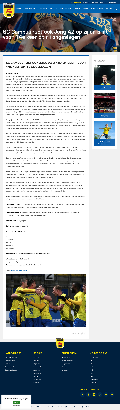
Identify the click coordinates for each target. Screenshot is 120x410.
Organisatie (37, 364)
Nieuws (18, 8)
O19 (91, 364)
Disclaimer (77, 407)
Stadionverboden (11, 370)
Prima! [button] (16, 402)
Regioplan (93, 382)
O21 (91, 360)
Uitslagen (65, 370)
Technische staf (67, 360)
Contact (36, 382)
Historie (36, 357)
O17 (91, 367)
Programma (66, 364)
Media (35, 376)
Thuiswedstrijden (11, 357)
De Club (53, 8)
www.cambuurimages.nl (18, 270)
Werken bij (37, 373)
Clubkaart (8, 364)
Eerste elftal (66, 8)
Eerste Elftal (69, 353)
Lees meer (16, 405)
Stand (64, 367)
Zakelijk (86, 2)
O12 (91, 376)
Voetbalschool (95, 379)
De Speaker (37, 379)
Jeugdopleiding (81, 8)
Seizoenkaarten (10, 367)
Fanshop (43, 8)
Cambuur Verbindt (99, 2)
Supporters (76, 2)
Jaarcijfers (36, 370)
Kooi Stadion (97, 8)
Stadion (36, 360)
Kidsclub (112, 2)
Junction (61, 407)
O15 (91, 370)
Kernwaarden (37, 367)
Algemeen (94, 357)
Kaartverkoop (30, 8)
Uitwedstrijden (10, 360)
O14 (91, 373)
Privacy (68, 407)
